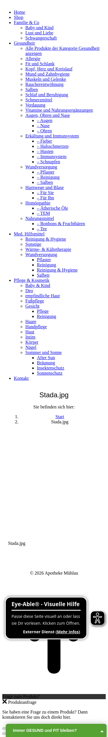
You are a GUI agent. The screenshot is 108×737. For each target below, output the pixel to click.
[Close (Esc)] (4, 728)
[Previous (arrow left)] (4, 733)
